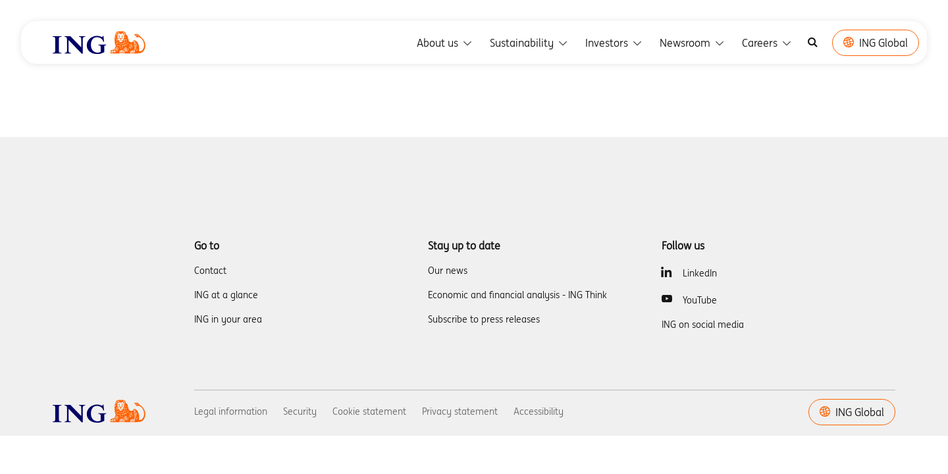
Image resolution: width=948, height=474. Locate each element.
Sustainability (529, 42)
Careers (767, 42)
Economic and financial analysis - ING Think (517, 295)
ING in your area (228, 319)
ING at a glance (226, 295)
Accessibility (539, 411)
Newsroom (693, 42)
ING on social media (703, 324)
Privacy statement (460, 411)
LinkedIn (700, 273)
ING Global (875, 42)
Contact (210, 270)
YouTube (700, 300)
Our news (447, 270)
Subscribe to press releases (484, 319)
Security (300, 411)
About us (445, 42)
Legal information (230, 411)
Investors (614, 42)
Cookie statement (369, 411)
